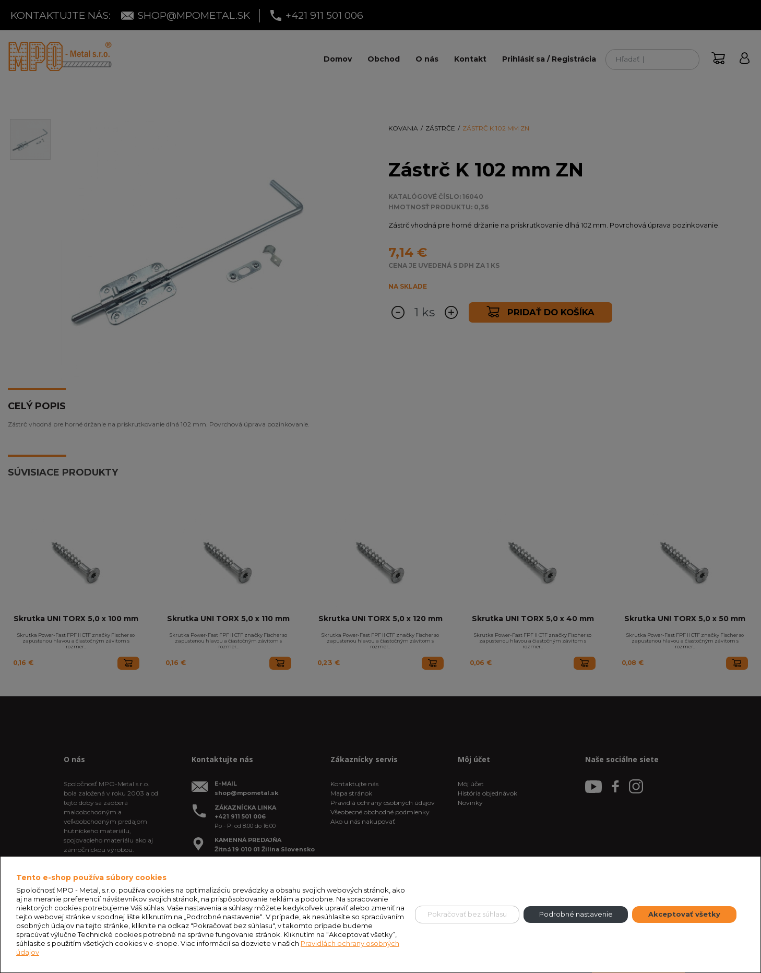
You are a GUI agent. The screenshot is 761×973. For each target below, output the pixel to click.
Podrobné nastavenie (576, 914)
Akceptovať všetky (684, 914)
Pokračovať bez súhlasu (467, 914)
